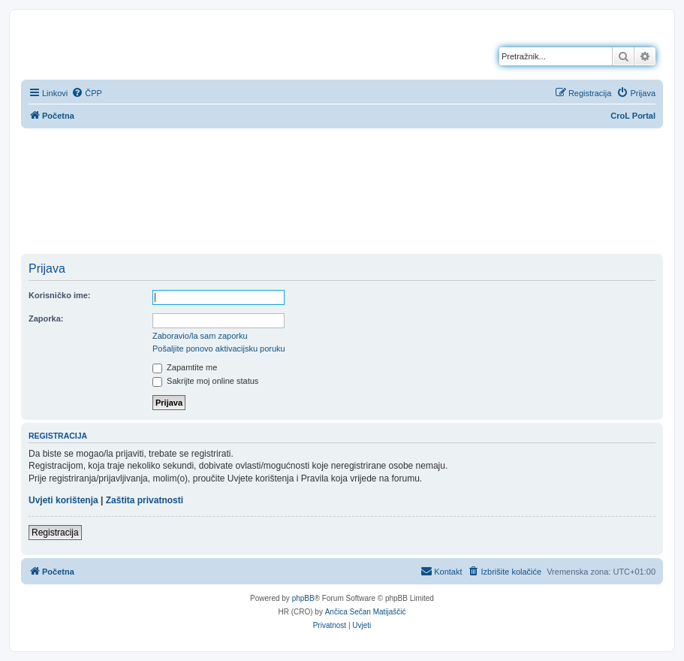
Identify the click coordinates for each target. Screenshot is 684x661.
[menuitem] (86, 93)
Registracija (55, 532)
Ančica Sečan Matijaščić (365, 612)
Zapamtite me (184, 367)
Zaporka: (46, 318)
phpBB (303, 598)
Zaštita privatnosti (144, 500)
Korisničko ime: (60, 295)
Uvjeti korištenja (63, 500)
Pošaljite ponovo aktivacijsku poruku (218, 348)
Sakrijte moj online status (205, 380)
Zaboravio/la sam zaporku (200, 335)
